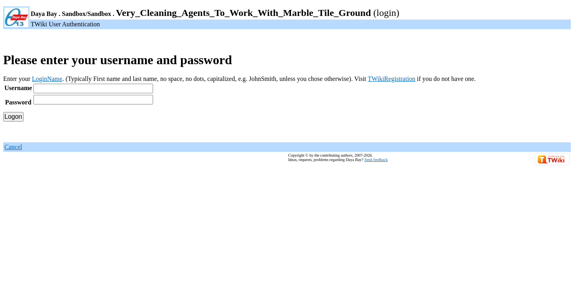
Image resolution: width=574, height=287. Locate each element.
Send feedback (376, 159)
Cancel (13, 147)
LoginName (47, 78)
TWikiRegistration (391, 78)
